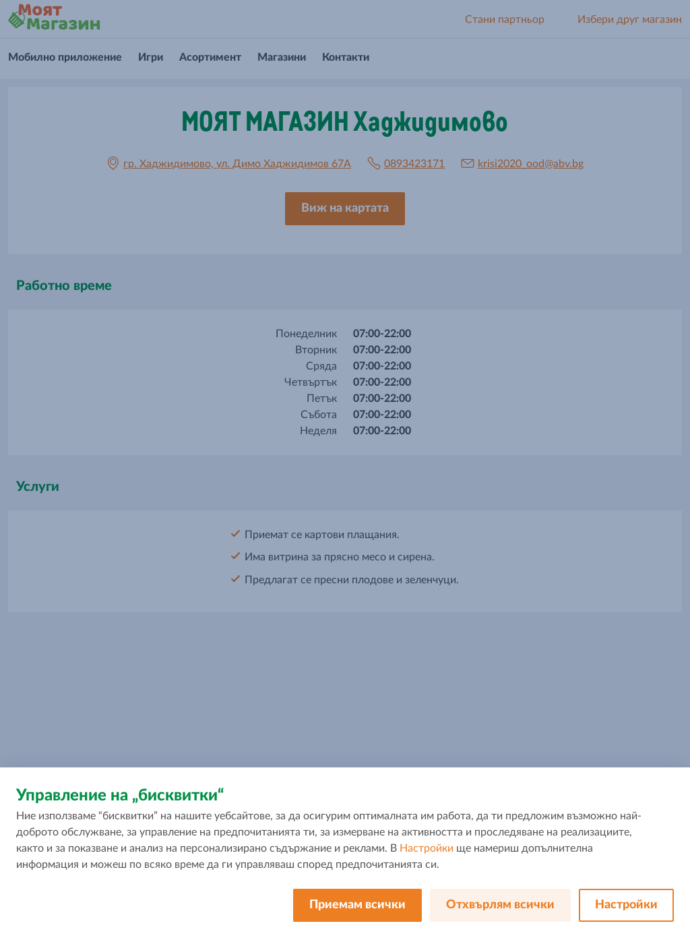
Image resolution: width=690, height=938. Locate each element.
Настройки (426, 848)
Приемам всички (357, 905)
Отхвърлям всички (500, 905)
